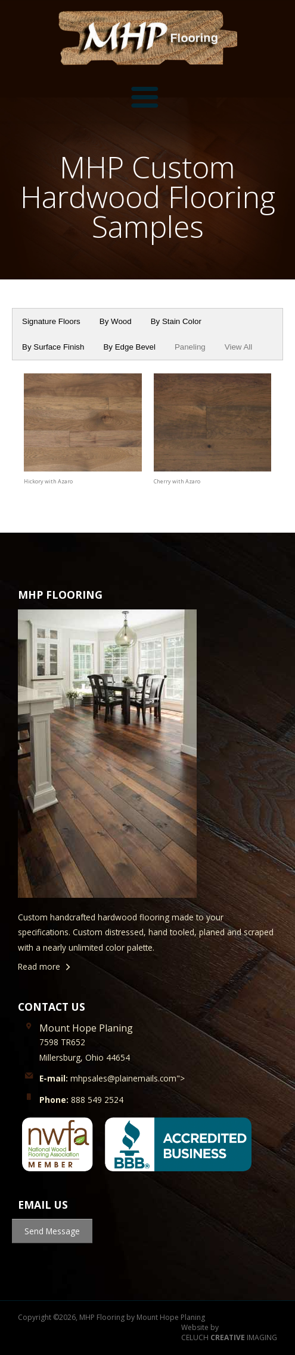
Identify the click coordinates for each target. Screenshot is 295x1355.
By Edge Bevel (129, 346)
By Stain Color (176, 321)
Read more (39, 966)
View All (238, 346)
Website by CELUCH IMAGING (229, 1333)
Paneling (190, 346)
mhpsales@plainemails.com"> (112, 1078)
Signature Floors (51, 321)
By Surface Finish (53, 346)
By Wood (116, 321)
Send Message (52, 1231)
